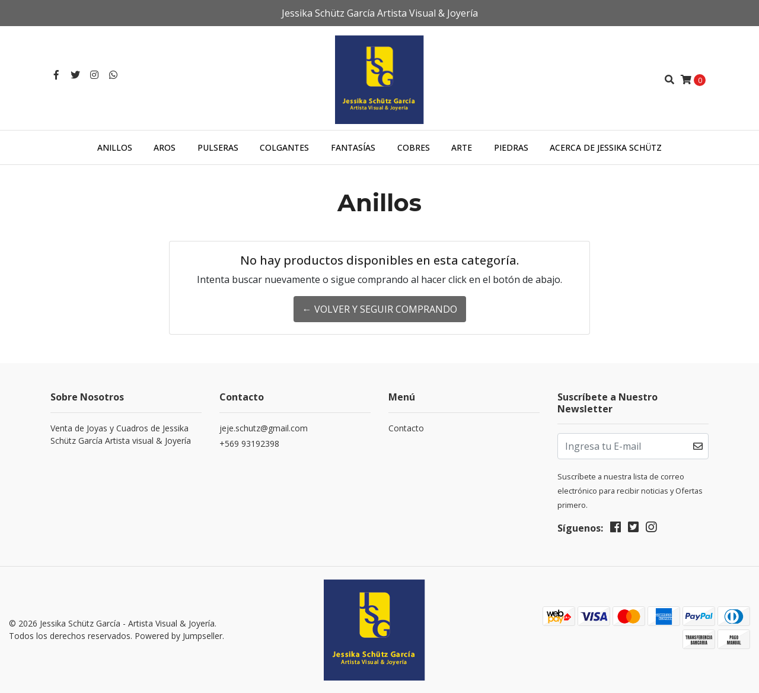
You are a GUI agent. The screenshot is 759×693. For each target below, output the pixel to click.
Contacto (406, 428)
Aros (165, 147)
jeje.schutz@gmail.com (263, 428)
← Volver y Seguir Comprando (379, 309)
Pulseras (217, 147)
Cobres (413, 147)
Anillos (114, 147)
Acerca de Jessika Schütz (606, 147)
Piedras (511, 147)
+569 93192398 (249, 443)
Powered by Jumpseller (178, 635)
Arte (461, 147)
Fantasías (353, 147)
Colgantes (284, 147)
